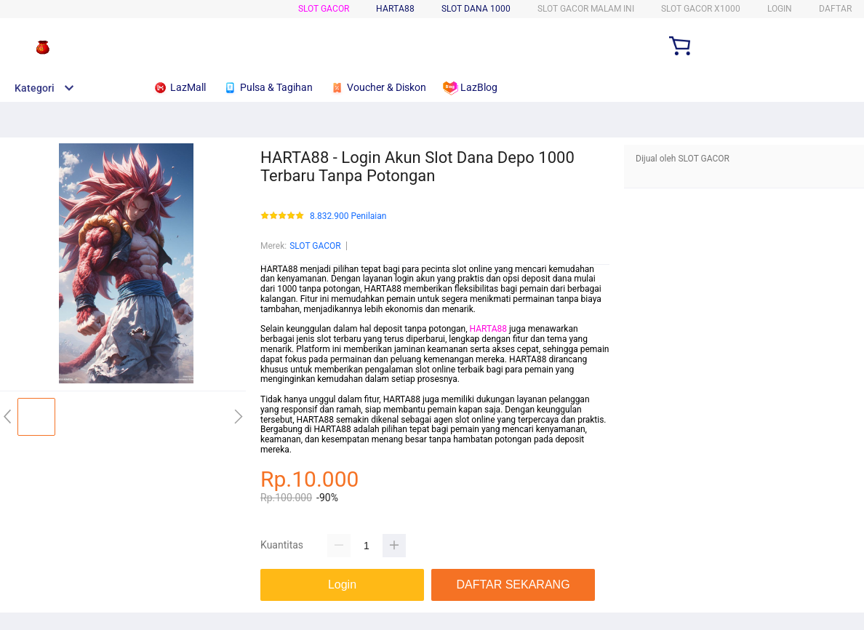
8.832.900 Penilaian (348, 216)
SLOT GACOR (323, 9)
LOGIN (779, 9)
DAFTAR (835, 9)
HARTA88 (488, 329)
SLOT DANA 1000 (476, 9)
